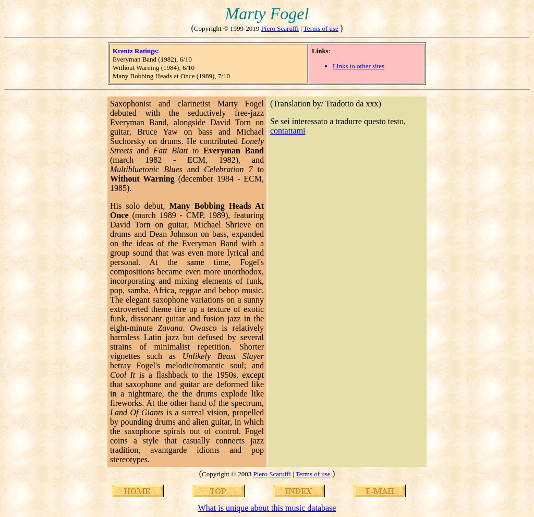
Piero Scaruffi (280, 28)
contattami (288, 130)
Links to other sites (358, 66)
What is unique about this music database (267, 507)
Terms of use (321, 28)
